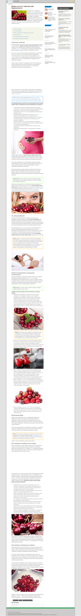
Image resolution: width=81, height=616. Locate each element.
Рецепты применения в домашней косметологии (24, 32)
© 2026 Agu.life (10, 612)
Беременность (15, 600)
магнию (38, 55)
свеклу (20, 100)
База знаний (16, 1)
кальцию (13, 57)
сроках (31, 448)
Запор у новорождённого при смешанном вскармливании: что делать (50, 49)
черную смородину (35, 97)
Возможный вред (17, 34)
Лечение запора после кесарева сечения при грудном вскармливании (50, 30)
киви (29, 99)
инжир (14, 99)
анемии (25, 111)
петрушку (17, 100)
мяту (14, 100)
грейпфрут (32, 99)
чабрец (22, 99)
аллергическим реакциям (37, 188)
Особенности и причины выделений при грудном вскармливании (49, 56)
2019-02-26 (47, 27)
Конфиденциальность (17, 612)
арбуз (36, 99)
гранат (39, 100)
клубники (24, 379)
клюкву (39, 99)
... (60, 24)
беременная (33, 12)
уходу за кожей (30, 278)
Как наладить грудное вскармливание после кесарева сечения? (50, 62)
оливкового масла (26, 407)
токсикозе (14, 156)
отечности (36, 114)
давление (41, 187)
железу (19, 57)
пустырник (18, 99)
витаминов (18, 48)
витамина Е (40, 372)
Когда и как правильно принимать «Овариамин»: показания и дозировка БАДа (65, 36)
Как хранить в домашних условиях (21, 38)
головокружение (36, 435)
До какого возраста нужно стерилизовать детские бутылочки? (49, 37)
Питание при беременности (27, 600)
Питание (20, 600)
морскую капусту (25, 100)
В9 (15, 54)
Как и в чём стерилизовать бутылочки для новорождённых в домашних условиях (50, 43)
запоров (36, 117)
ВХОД (71, 1)
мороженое (35, 100)
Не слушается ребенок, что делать (64, 44)
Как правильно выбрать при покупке (21, 36)
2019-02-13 (47, 40)
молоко (31, 100)
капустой (33, 244)
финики (25, 99)
